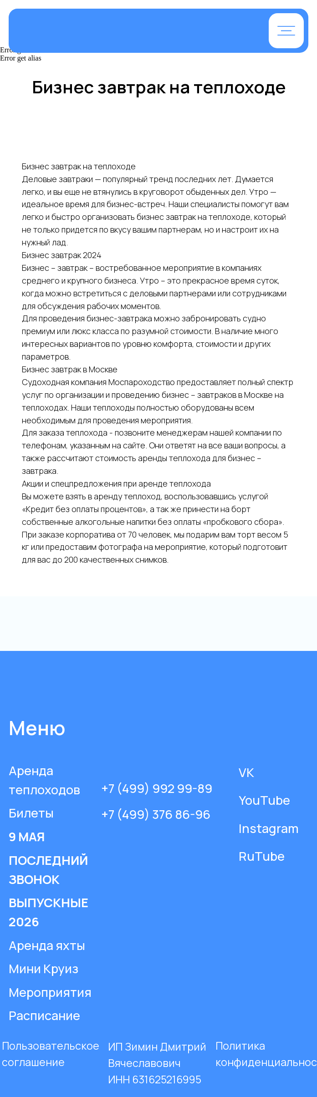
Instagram (269, 828)
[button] (286, 30)
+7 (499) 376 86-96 (155, 814)
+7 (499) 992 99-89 (156, 788)
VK (246, 772)
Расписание (44, 1015)
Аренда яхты (47, 945)
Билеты (31, 812)
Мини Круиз (43, 968)
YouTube (264, 800)
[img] (113, 31)
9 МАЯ (27, 836)
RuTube (262, 856)
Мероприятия (50, 992)
